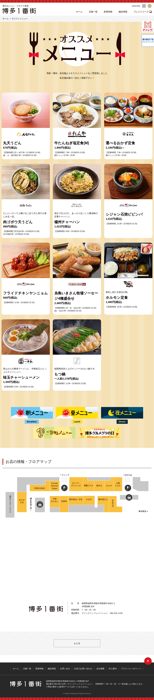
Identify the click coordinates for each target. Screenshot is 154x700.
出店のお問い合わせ (83, 668)
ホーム (79, 11)
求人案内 (113, 668)
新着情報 (108, 11)
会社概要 (101, 668)
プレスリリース (141, 11)
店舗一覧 (93, 11)
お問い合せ (65, 668)
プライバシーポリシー (131, 668)
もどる (77, 643)
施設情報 (123, 11)
